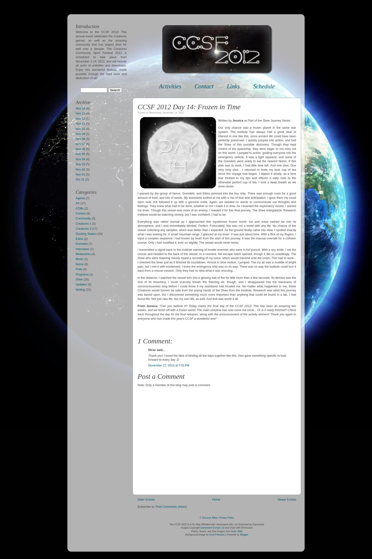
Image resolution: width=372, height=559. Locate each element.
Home (216, 499)
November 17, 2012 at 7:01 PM (168, 365)
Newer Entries (287, 499)
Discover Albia (209, 517)
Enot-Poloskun (217, 534)
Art (77, 203)
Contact (204, 86)
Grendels (82, 244)
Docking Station (86, 234)
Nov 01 (80, 174)
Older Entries (146, 499)
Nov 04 (80, 159)
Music (80, 259)
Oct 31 (80, 179)
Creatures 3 (83, 228)
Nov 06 (80, 149)
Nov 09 (80, 134)
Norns (80, 264)
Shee (79, 279)
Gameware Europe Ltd (212, 527)
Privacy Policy (226, 517)
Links (233, 86)
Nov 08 (80, 139)
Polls (79, 269)
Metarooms (83, 254)
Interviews (82, 249)
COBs (80, 208)
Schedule (264, 86)
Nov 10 (80, 129)
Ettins (79, 239)
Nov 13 (80, 113)
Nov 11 (80, 123)
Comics (81, 213)
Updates (81, 284)
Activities (170, 86)
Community (83, 218)
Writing (80, 289)
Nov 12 (80, 118)
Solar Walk (236, 531)
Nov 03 (80, 164)
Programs (82, 274)
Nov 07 (80, 144)
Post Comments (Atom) (171, 506)
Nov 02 (80, 169)
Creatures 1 (83, 223)
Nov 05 (80, 154)
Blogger (244, 534)
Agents (80, 198)
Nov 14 (80, 108)
